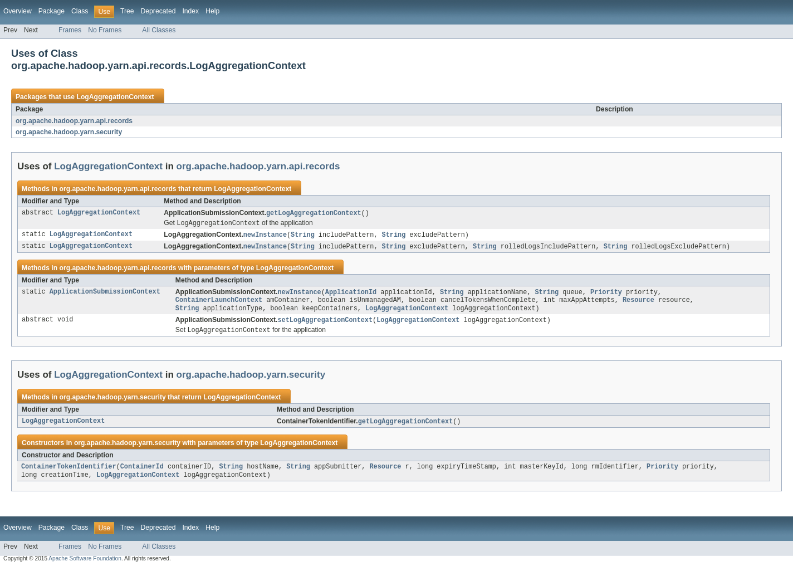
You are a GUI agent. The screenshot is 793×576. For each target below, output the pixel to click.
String (303, 236)
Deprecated (158, 11)
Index (190, 11)
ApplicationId (350, 294)
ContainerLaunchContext (218, 303)
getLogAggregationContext (313, 213)
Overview (17, 11)
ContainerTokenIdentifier (68, 473)
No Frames (104, 30)
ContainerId (142, 473)
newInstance (265, 236)
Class (79, 11)
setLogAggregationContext (325, 324)
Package (51, 11)
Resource (638, 303)
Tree (127, 11)
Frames (69, 30)
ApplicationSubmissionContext (105, 294)
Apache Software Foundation (84, 566)
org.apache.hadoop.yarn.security (69, 132)
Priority (606, 294)
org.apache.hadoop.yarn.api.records (74, 121)
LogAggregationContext (115, 97)
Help (212, 11)
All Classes (158, 30)
